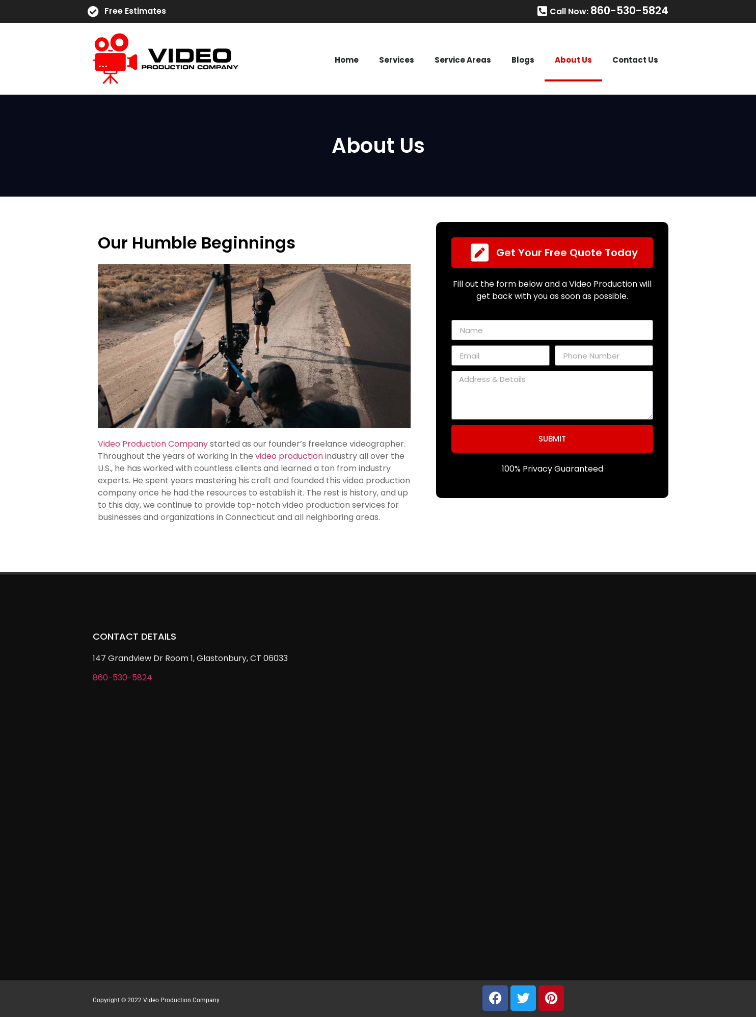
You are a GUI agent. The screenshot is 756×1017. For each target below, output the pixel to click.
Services (396, 59)
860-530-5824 (122, 677)
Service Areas (463, 59)
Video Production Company (153, 444)
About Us (573, 59)
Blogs (522, 59)
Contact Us (635, 59)
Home (347, 59)
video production (289, 456)
